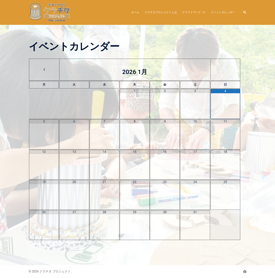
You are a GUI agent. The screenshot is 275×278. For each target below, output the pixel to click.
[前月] (44, 69)
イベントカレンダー (223, 12)
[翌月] (225, 69)
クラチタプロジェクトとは (161, 12)
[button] (244, 12)
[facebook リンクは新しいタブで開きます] (244, 271)
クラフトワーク (191, 12)
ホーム (135, 12)
